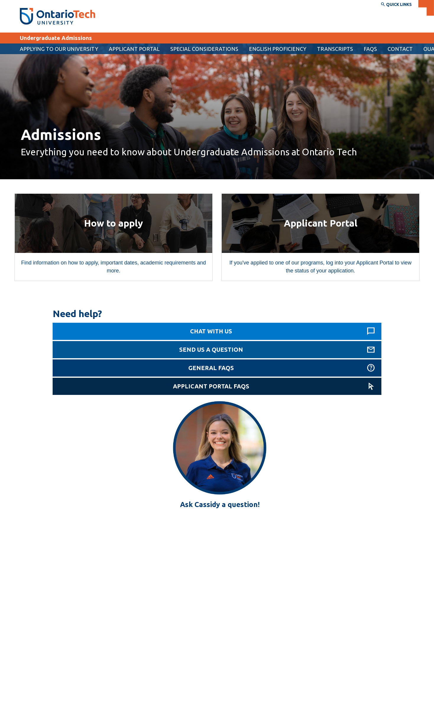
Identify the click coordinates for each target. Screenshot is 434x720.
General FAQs (211, 367)
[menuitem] (134, 48)
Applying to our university (59, 49)
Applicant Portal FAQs (211, 386)
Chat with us (211, 331)
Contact (400, 49)
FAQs (370, 49)
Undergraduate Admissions (56, 38)
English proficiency (277, 49)
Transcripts (335, 49)
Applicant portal (134, 49)
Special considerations (204, 49)
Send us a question (211, 349)
